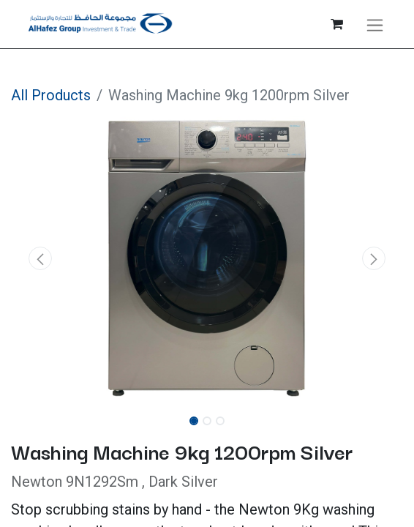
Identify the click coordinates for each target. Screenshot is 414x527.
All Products (51, 95)
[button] (40, 258)
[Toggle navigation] (374, 24)
